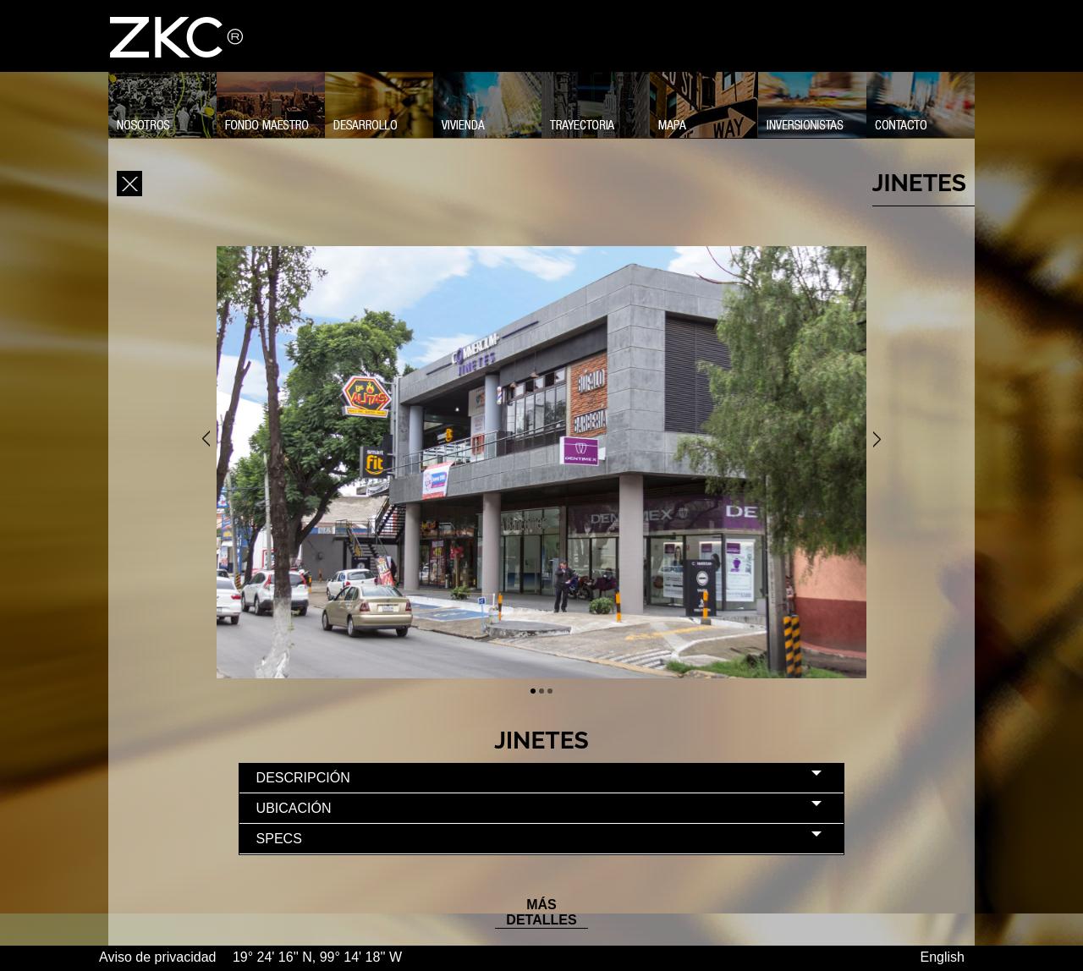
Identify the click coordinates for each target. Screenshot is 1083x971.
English (943, 957)
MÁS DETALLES (541, 912)
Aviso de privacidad (159, 957)
